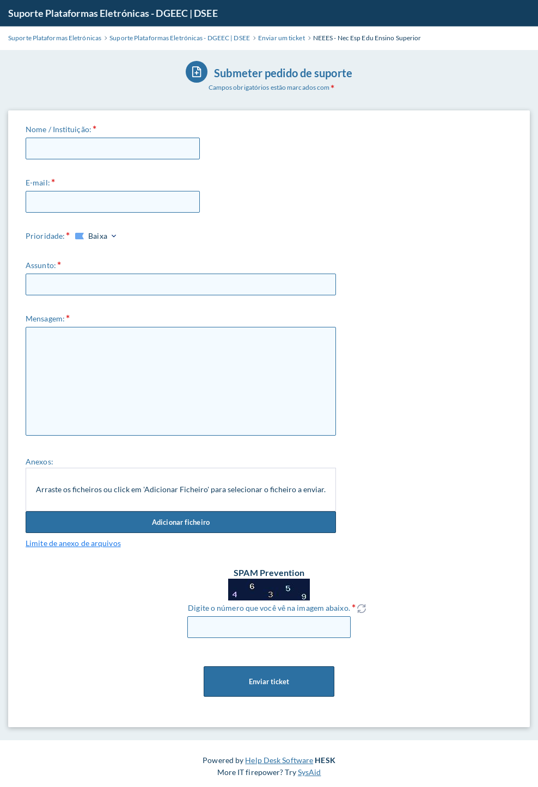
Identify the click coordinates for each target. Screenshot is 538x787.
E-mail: (38, 182)
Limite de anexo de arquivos (73, 543)
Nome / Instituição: (58, 129)
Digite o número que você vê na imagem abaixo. (269, 607)
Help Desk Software (279, 760)
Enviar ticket (269, 681)
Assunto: (41, 265)
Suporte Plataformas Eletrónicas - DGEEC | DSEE (113, 13)
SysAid (309, 772)
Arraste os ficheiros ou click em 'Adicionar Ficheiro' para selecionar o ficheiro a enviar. (181, 489)
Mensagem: (45, 318)
